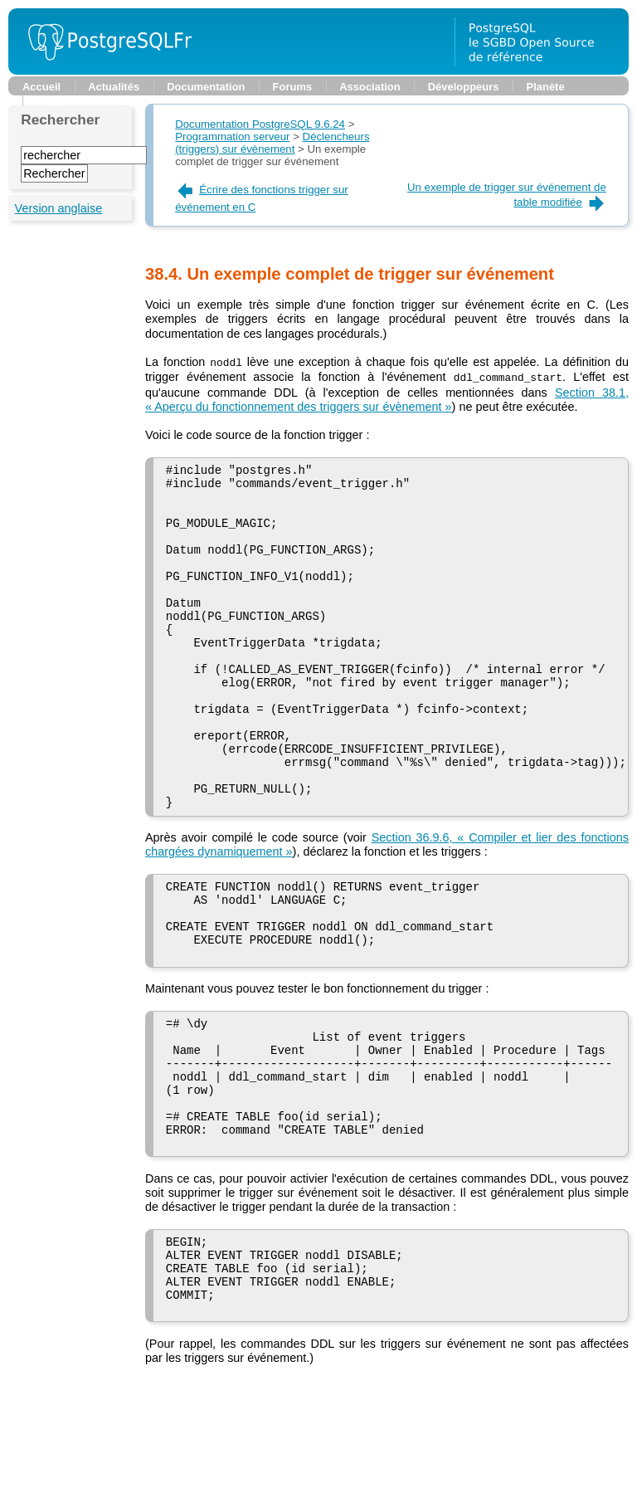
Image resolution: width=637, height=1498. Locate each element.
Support (57, 100)
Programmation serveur (232, 136)
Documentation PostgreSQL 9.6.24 (260, 124)
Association (369, 87)
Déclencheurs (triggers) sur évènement (272, 142)
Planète (546, 87)
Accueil (41, 87)
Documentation (206, 87)
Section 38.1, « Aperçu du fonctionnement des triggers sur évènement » (387, 398)
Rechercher (60, 119)
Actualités (113, 87)
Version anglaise (59, 208)
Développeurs (463, 87)
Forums (293, 87)
